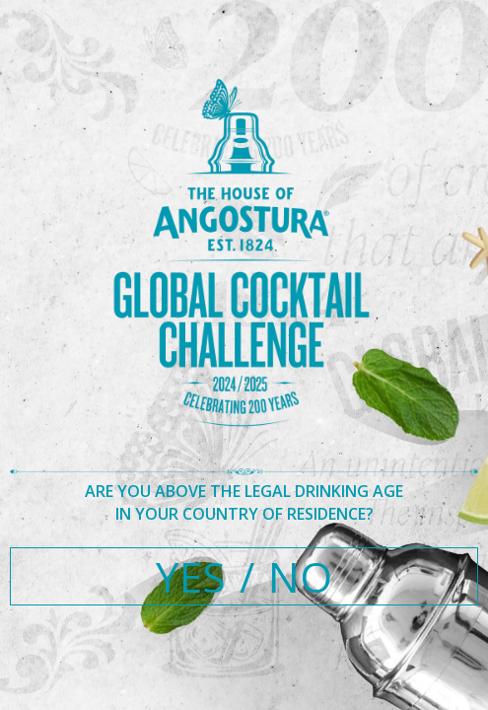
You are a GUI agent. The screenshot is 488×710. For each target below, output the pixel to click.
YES (191, 576)
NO (300, 576)
